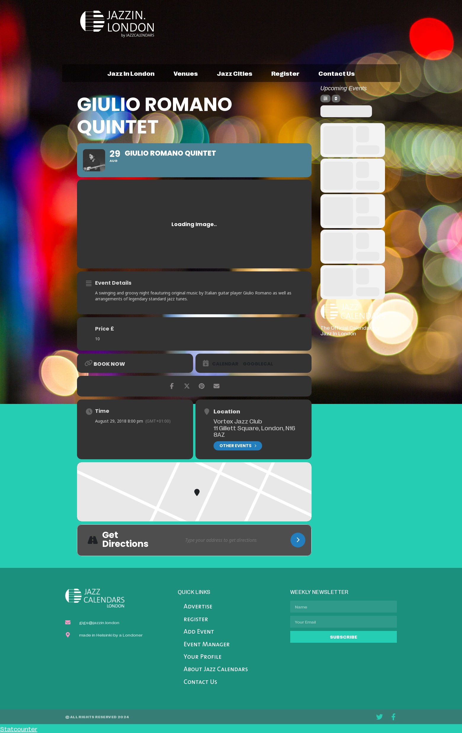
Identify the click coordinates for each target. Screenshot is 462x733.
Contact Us (200, 682)
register (285, 73)
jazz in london (131, 73)
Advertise (198, 606)
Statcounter (18, 728)
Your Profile (203, 657)
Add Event (199, 632)
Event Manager (207, 644)
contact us (336, 73)
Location (227, 411)
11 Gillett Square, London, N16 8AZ (254, 431)
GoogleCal (258, 364)
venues (186, 73)
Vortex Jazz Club (238, 420)
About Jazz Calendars (216, 669)
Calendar (225, 364)
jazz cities (234, 73)
